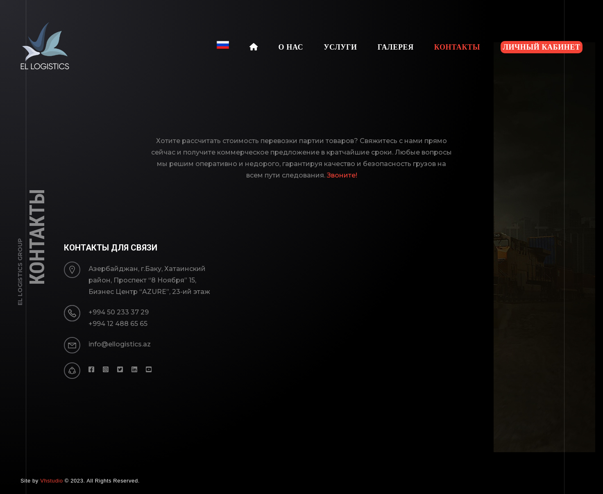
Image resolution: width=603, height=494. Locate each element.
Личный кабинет (541, 47)
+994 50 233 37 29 (118, 312)
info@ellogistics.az (119, 344)
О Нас (291, 47)
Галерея (396, 47)
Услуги (340, 47)
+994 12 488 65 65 (117, 324)
